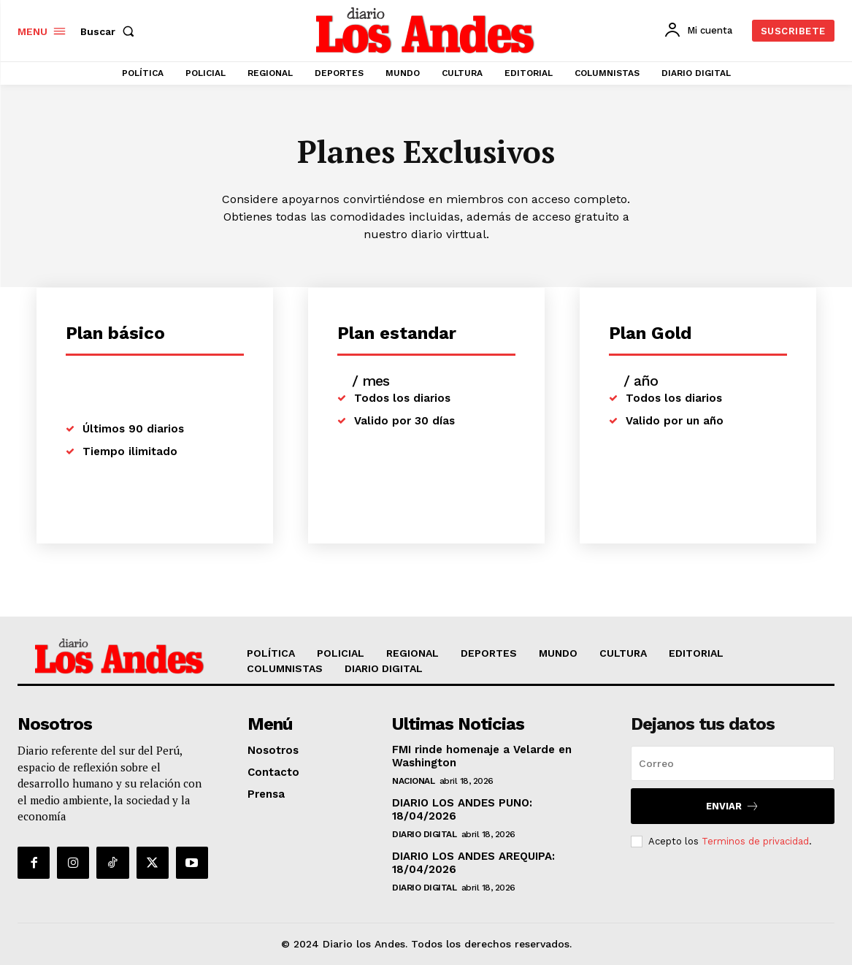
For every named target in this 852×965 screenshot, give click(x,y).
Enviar (732, 806)
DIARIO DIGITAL (424, 834)
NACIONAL (413, 781)
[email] (732, 763)
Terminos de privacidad (755, 841)
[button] (110, 31)
